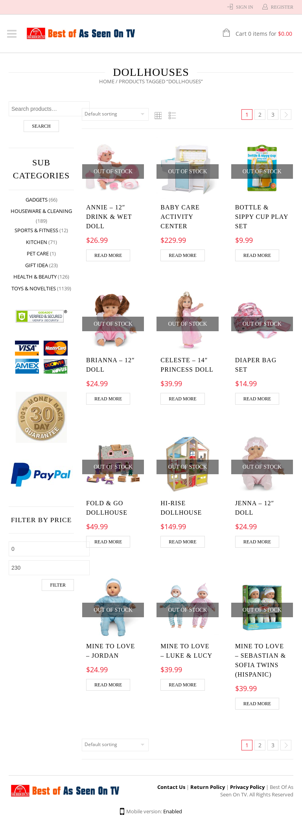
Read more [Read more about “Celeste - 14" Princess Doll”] (182, 399)
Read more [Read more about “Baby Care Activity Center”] (182, 255)
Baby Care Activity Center (180, 216)
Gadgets (37, 199)
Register (282, 7)
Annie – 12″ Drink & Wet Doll (109, 216)
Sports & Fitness (36, 230)
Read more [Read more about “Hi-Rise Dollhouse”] (182, 542)
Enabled (172, 811)
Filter (58, 585)
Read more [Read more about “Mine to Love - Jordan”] (108, 685)
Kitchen (36, 242)
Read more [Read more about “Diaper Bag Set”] (257, 399)
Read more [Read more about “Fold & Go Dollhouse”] (108, 542)
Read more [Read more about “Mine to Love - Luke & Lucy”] (182, 685)
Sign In (244, 7)
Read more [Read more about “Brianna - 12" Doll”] (108, 399)
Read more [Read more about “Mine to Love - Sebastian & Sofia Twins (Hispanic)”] (257, 703)
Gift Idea (36, 265)
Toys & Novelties (33, 288)
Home (106, 81)
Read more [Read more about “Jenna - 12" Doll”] (257, 542)
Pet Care (38, 253)
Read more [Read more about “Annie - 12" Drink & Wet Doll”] (108, 255)
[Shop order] (115, 114)
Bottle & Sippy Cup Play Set (261, 216)
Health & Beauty (35, 276)
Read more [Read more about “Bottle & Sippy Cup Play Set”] (257, 255)
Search (41, 126)
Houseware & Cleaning (41, 211)
